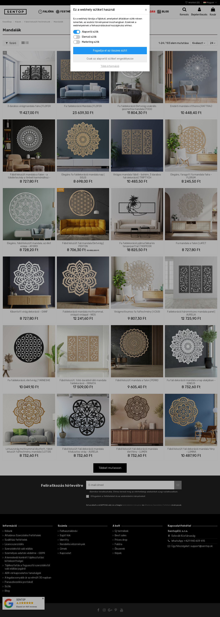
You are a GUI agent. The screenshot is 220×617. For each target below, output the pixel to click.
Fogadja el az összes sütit (110, 50)
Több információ (110, 66)
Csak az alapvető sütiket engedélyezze (110, 58)
